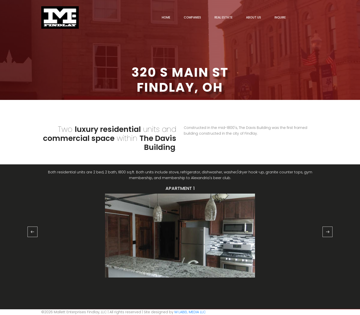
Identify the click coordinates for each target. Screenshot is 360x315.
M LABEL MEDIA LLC (190, 312)
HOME (166, 17)
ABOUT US (253, 17)
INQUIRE (280, 17)
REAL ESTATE (223, 17)
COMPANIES (192, 17)
